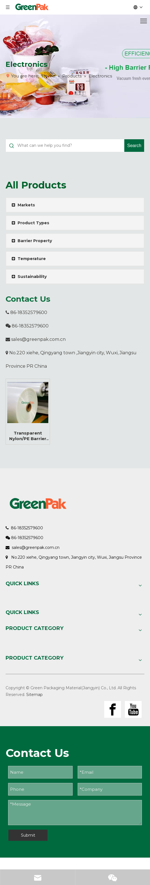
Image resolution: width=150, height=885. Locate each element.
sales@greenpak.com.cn (38, 339)
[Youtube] (133, 709)
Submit (28, 835)
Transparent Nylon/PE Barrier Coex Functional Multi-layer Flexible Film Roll (27, 436)
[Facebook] (112, 709)
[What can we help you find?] (70, 145)
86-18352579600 (26, 312)
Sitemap (34, 694)
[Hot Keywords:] (134, 145)
